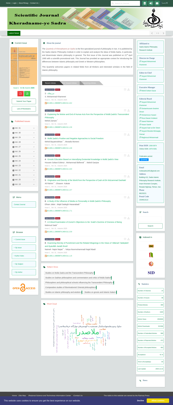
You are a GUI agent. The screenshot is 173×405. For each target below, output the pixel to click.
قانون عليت (93, 346)
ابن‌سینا (99, 337)
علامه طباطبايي (103, 341)
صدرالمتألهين (86, 343)
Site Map (22, 396)
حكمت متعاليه (91, 324)
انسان (72, 333)
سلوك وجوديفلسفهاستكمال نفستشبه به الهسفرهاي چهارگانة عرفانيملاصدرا (90, 326)
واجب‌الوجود (82, 318)
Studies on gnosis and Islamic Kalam (100, 292)
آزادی (90, 345)
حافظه (100, 332)
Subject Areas (52, 267)
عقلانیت (102, 329)
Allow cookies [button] (158, 401)
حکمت (105, 335)
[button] (81, 400)
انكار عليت (70, 337)
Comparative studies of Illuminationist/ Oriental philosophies (70, 287)
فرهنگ (76, 337)
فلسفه (93, 319)
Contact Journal (19, 204)
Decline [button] (140, 401)
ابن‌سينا (72, 336)
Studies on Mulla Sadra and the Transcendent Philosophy (69, 273)
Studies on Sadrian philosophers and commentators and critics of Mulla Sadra (78, 278)
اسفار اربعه (83, 321)
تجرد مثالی (97, 341)
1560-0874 (153, 146)
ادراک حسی (93, 340)
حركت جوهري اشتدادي (68, 342)
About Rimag (23, 3)
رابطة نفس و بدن (65, 334)
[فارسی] (165, 3)
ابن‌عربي (68, 331)
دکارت (73, 341)
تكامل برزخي (109, 336)
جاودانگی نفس (108, 335)
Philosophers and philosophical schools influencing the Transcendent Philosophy (79, 283)
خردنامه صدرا (77, 323)
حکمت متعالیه (88, 338)
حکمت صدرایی (94, 346)
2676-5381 (153, 149)
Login (14, 3)
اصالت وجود (77, 342)
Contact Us (78, 396)
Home (14, 396)
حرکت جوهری (84, 340)
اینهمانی (103, 334)
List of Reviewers (24, 109)
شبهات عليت (105, 342)
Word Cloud (52, 304)
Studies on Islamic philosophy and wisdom (63, 292)
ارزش (88, 320)
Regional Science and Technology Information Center (50, 396)
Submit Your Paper (23, 101)
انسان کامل (91, 318)
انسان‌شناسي (100, 320)
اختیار (79, 343)
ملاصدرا (87, 332)
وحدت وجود (96, 319)
